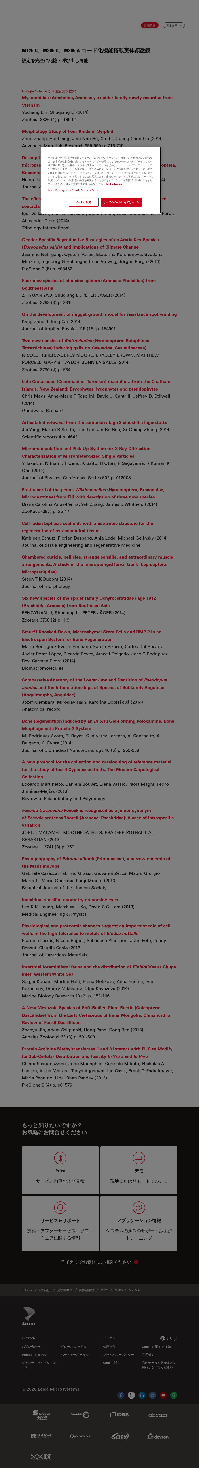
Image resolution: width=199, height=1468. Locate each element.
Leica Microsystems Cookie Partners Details (74, 190)
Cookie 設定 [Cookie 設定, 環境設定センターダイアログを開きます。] (83, 202)
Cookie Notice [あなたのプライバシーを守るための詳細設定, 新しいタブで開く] (114, 184)
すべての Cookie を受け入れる (121, 202)
